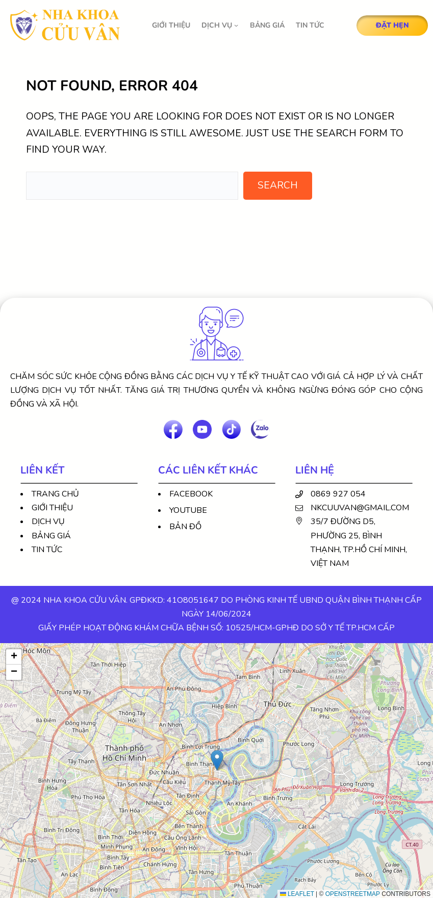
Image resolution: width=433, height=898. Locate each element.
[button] (217, 760)
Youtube (188, 510)
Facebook (191, 494)
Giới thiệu (52, 507)
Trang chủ (55, 494)
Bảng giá (51, 535)
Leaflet (297, 893)
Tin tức (47, 549)
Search (278, 185)
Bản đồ (185, 526)
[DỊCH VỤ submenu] (236, 25)
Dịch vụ (48, 521)
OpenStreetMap (352, 893)
